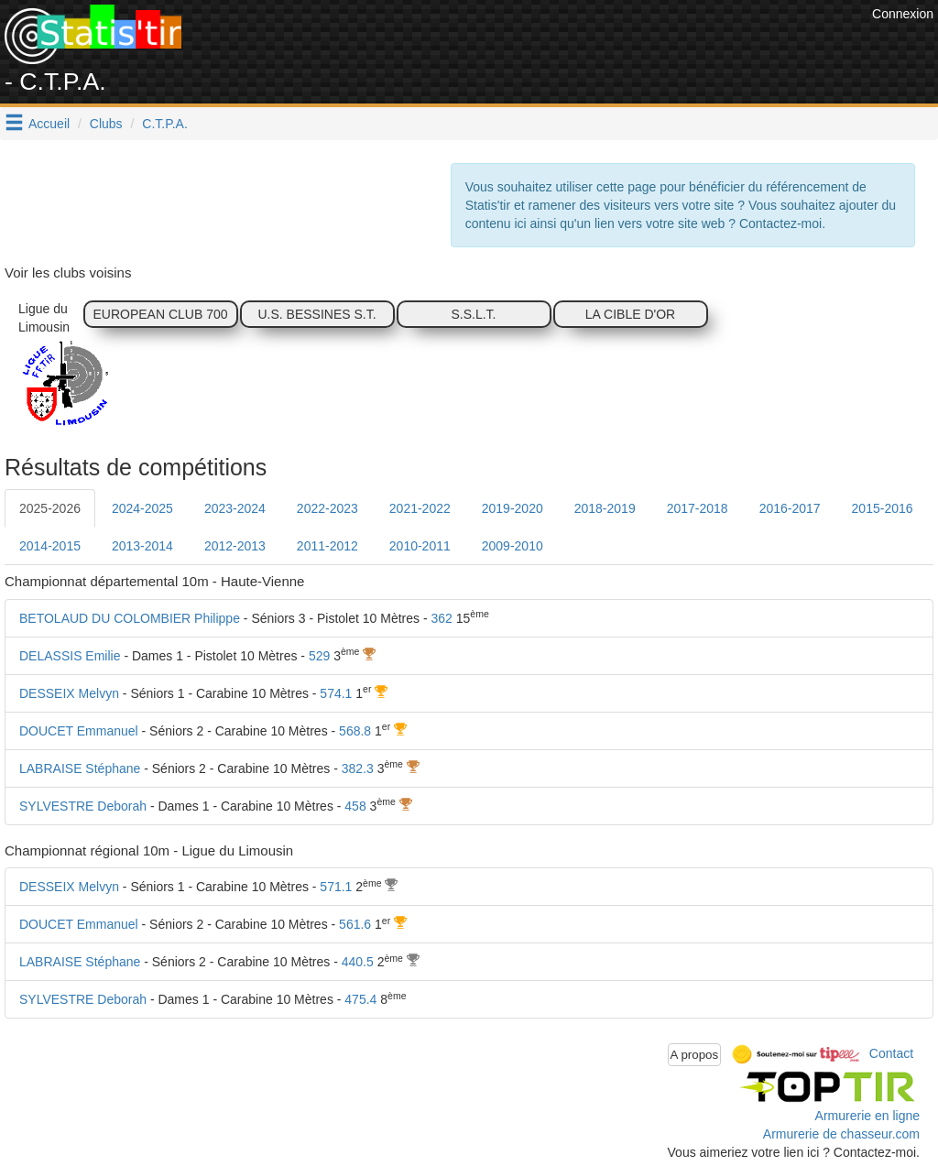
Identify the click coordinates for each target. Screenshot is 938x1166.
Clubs (106, 123)
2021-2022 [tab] (420, 508)
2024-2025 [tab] (142, 508)
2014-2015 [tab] (50, 546)
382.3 (358, 768)
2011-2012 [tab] (327, 546)
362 (441, 618)
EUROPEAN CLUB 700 (160, 314)
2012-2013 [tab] (235, 546)
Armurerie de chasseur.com (841, 1134)
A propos (695, 1055)
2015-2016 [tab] (882, 508)
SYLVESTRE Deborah (83, 806)
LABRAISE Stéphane (79, 768)
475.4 (360, 999)
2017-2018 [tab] (697, 508)
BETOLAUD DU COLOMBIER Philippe (129, 618)
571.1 (336, 886)
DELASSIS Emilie (69, 655)
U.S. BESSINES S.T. (316, 314)
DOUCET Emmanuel (78, 731)
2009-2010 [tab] (512, 546)
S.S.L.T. (473, 314)
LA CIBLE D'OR (630, 314)
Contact (891, 1053)
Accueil (49, 123)
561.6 (355, 924)
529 (319, 655)
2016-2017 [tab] (790, 508)
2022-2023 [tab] (327, 508)
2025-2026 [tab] (50, 508)
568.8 (355, 731)
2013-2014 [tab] (142, 546)
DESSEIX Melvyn (69, 693)
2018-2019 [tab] (605, 508)
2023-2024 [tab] (235, 508)
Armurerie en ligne (867, 1115)
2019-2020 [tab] (512, 508)
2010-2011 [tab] (420, 546)
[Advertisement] (534, 46)
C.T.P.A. (165, 123)
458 (354, 806)
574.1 (336, 693)
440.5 (358, 961)
